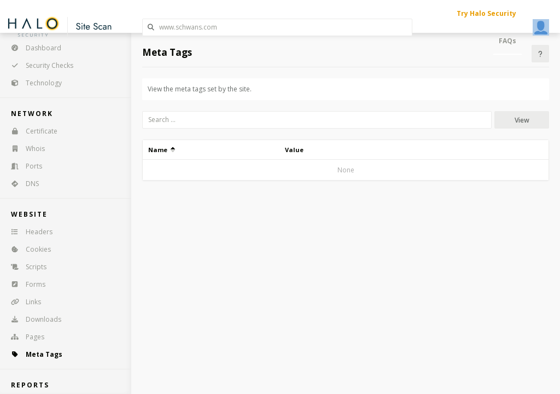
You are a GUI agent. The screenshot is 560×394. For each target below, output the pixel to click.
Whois (24, 148)
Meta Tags (33, 354)
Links (22, 301)
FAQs (507, 40)
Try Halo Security (486, 13)
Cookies (27, 249)
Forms (24, 284)
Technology (33, 83)
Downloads (32, 319)
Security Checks (38, 65)
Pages (24, 336)
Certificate (30, 131)
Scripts (25, 266)
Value (294, 150)
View (522, 120)
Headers (28, 231)
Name (161, 150)
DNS (21, 183)
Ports (23, 166)
